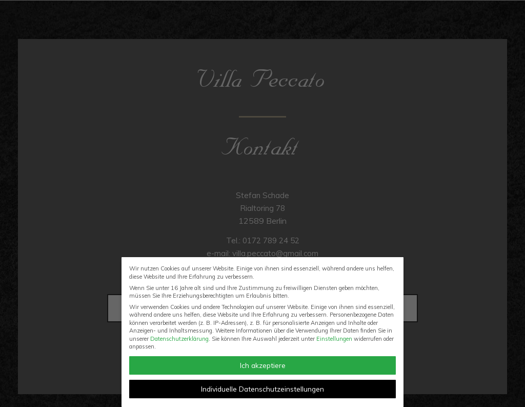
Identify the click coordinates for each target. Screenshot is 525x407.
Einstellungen (334, 338)
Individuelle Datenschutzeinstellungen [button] (262, 388)
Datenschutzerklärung (179, 338)
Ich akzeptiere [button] (263, 365)
